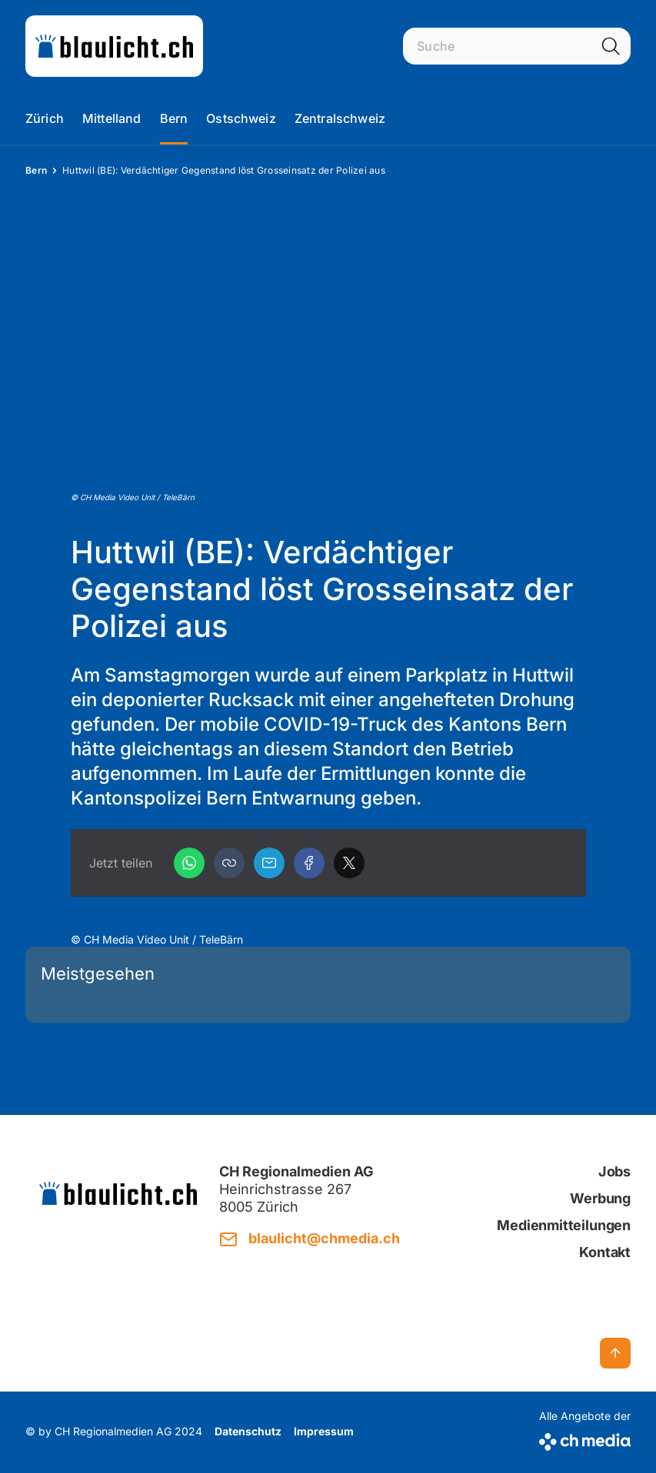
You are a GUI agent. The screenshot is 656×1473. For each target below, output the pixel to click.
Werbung (600, 1198)
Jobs (614, 1171)
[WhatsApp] (189, 863)
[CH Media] (585, 1439)
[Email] (269, 863)
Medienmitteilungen (564, 1225)
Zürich (44, 118)
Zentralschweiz (340, 118)
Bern (174, 118)
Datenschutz (248, 1431)
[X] (349, 863)
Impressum (324, 1431)
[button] (229, 863)
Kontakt (605, 1252)
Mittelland (112, 118)
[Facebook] (309, 863)
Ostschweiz (241, 118)
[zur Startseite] (114, 46)
